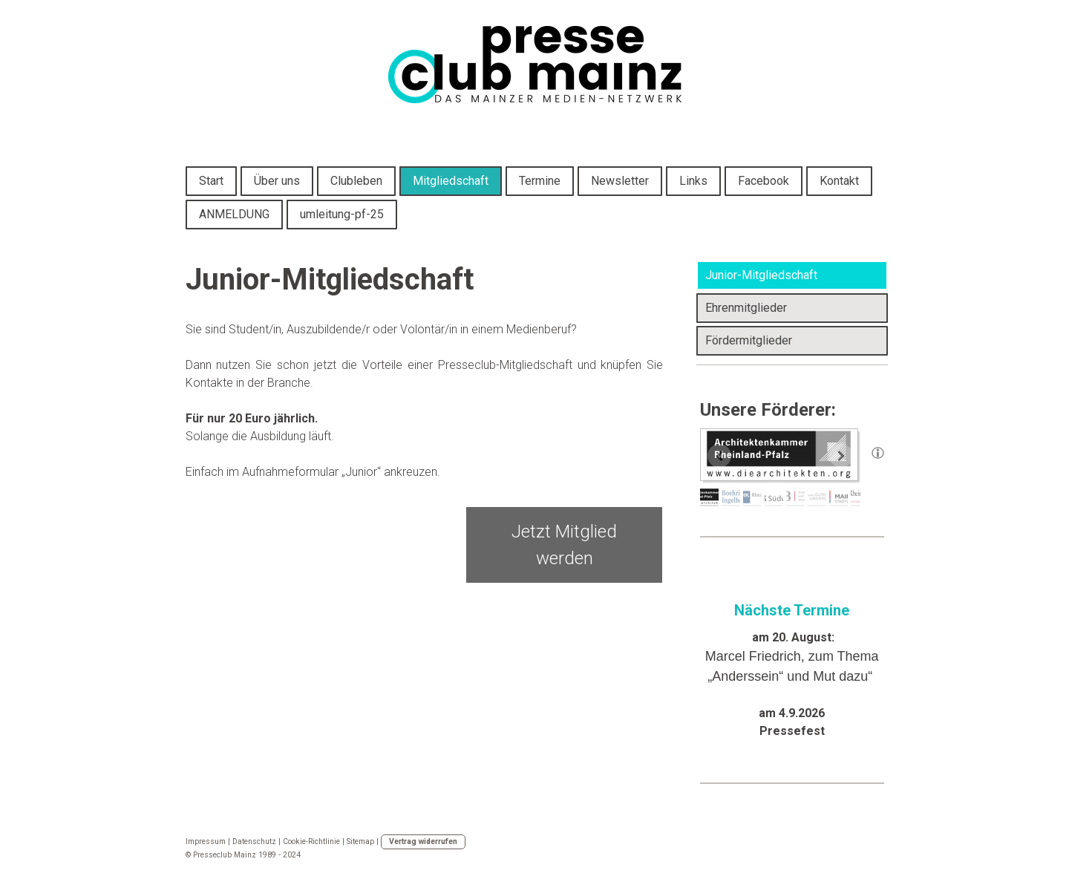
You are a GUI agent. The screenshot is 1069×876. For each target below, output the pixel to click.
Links (693, 181)
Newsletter (620, 181)
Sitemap (360, 841)
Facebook (763, 181)
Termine (539, 181)
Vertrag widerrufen (423, 841)
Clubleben (356, 181)
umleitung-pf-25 (342, 214)
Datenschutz (254, 841)
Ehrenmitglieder (746, 308)
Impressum (206, 841)
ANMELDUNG (234, 214)
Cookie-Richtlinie (311, 841)
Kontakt (839, 181)
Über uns (277, 181)
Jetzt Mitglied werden (564, 545)
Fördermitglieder (748, 340)
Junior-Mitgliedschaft (761, 275)
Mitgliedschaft (450, 181)
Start (211, 181)
